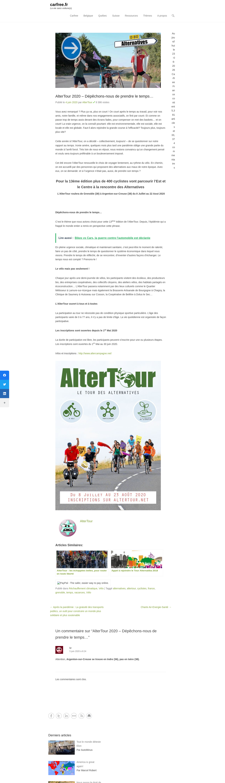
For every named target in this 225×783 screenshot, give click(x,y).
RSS (81, 716)
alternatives (119, 588)
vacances (79, 592)
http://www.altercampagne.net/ (95, 353)
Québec (102, 16)
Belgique (88, 16)
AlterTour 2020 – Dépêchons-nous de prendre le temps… (104, 96)
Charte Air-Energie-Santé (156, 607)
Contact (89, 716)
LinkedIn (66, 716)
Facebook (51, 716)
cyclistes (141, 588)
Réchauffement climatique (83, 588)
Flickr (74, 716)
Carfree (74, 16)
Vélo (101, 588)
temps (69, 592)
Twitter (59, 716)
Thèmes (147, 16)
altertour (131, 588)
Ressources (131, 16)
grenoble (60, 592)
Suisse (116, 16)
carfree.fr (59, 4)
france (151, 588)
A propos (162, 16)
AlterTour (87, 102)
